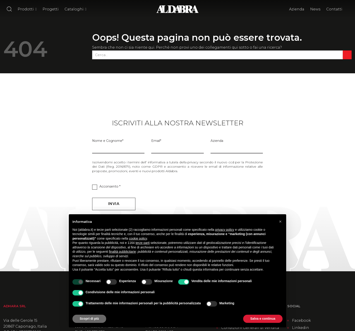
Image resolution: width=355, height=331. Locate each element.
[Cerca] (9, 9)
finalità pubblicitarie (122, 251)
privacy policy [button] (224, 229)
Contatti (334, 9)
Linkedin (300, 328)
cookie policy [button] (138, 238)
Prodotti (27, 9)
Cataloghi (75, 9)
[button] (280, 221)
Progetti (51, 9)
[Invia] (347, 54)
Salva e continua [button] (262, 318)
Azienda (296, 9)
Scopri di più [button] (89, 318)
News (315, 9)
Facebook (301, 320)
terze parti (143, 243)
